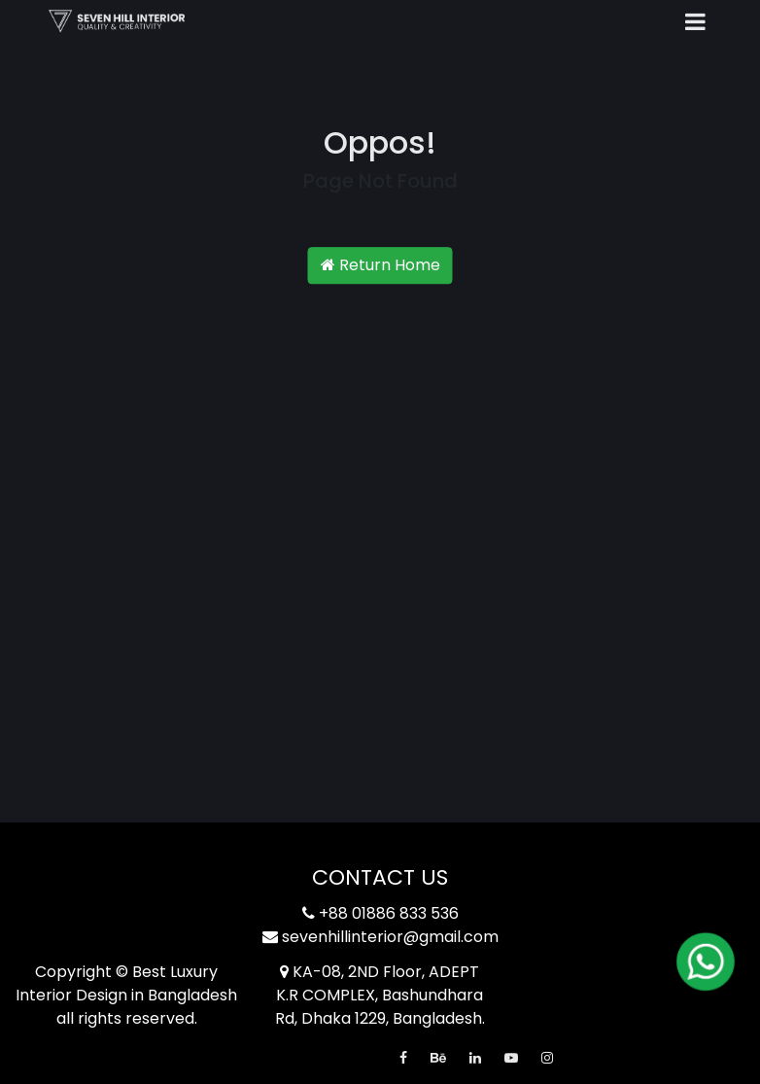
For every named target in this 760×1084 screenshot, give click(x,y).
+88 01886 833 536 (380, 913)
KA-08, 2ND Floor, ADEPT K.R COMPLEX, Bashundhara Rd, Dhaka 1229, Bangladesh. (380, 995)
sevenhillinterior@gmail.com (380, 937)
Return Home (380, 266)
